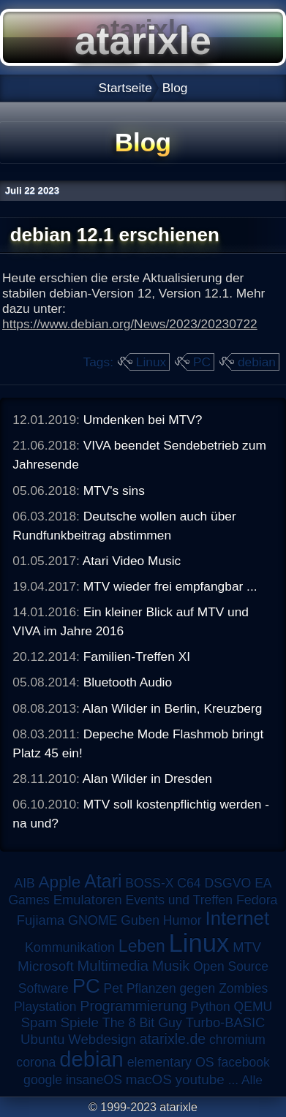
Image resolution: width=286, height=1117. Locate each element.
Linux (151, 362)
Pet (113, 988)
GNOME (92, 920)
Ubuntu (42, 1039)
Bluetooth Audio (127, 682)
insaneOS (94, 1079)
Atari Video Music (132, 560)
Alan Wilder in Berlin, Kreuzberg (173, 708)
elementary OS (170, 1062)
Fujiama (40, 920)
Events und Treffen (179, 900)
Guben (140, 920)
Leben (141, 945)
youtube (200, 1079)
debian (257, 362)
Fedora (257, 900)
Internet (238, 918)
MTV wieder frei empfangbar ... (170, 586)
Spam (39, 1022)
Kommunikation (70, 947)
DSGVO (228, 883)
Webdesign (102, 1039)
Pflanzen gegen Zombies (197, 988)
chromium (237, 1039)
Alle (252, 1079)
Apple (60, 882)
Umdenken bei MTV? (143, 419)
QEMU (253, 1006)
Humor (182, 920)
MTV (247, 947)
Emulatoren (87, 899)
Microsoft (46, 966)
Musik (170, 966)
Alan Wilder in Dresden (147, 778)
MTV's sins (114, 490)
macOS (149, 1079)
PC (202, 362)
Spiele (79, 1022)
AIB (24, 883)
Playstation (45, 1006)
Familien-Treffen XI (136, 656)
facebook (244, 1062)
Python (210, 1006)
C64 (188, 883)
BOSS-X (149, 883)
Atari (102, 881)
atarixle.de (173, 1039)
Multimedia (113, 966)
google (42, 1079)
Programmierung (133, 1006)
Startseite (125, 87)
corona (36, 1062)
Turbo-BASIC (226, 1022)
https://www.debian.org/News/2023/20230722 (129, 324)
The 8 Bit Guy (142, 1022)
